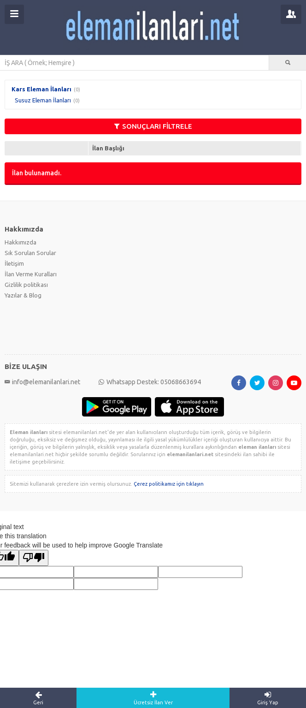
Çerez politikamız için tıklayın (169, 484)
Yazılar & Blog (23, 295)
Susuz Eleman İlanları (43, 100)
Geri (38, 697)
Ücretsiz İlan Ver (153, 697)
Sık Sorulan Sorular (30, 253)
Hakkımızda (20, 242)
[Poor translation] (33, 558)
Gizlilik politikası (26, 284)
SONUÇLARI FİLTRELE (153, 126)
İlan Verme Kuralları (31, 274)
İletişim (14, 263)
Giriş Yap (268, 697)
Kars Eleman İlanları (41, 89)
